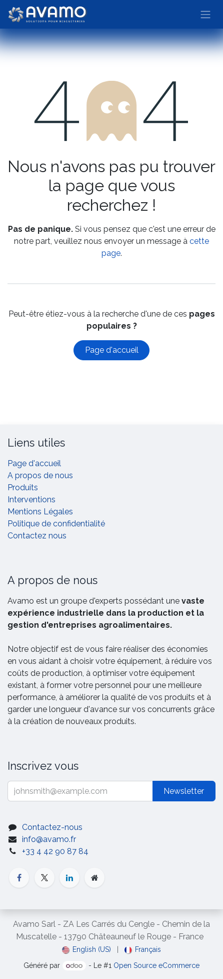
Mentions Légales (40, 511)
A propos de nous (40, 475)
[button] (184, 791)
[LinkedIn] (70, 878)
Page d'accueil (111, 350)
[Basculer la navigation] (206, 14)
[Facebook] (19, 878)
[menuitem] (86, 949)
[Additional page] (94, 878)
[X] (44, 878)
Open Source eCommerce (157, 965)
